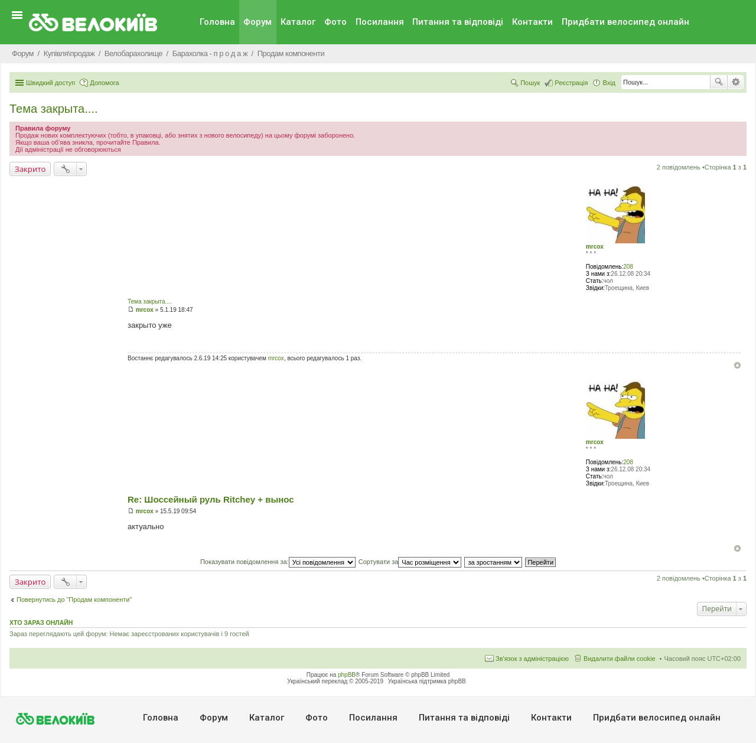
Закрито (30, 169)
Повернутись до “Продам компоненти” (74, 599)
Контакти (532, 22)
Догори (737, 365)
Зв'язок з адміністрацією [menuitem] (532, 658)
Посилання (380, 22)
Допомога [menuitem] (104, 82)
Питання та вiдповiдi (457, 22)
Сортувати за (410, 561)
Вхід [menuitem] (608, 82)
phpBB (347, 675)
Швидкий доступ (50, 82)
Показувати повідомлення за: (278, 561)
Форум (257, 22)
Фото (335, 22)
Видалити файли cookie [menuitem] (620, 658)
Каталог (298, 22)
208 (628, 266)
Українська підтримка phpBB (427, 681)
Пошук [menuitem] (530, 82)
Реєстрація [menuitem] (571, 82)
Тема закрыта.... (53, 108)
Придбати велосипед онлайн (625, 22)
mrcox (595, 246)
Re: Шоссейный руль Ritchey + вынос (211, 499)
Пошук (719, 82)
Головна (217, 22)
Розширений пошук (736, 82)
